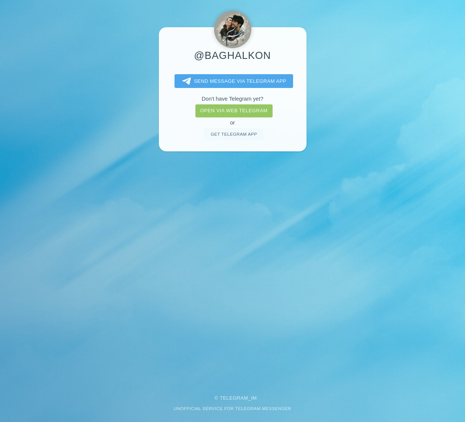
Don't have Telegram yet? (232, 99)
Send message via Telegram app (232, 81)
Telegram (234, 398)
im (254, 398)
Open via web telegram (233, 110)
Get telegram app (234, 134)
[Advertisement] (232, 268)
